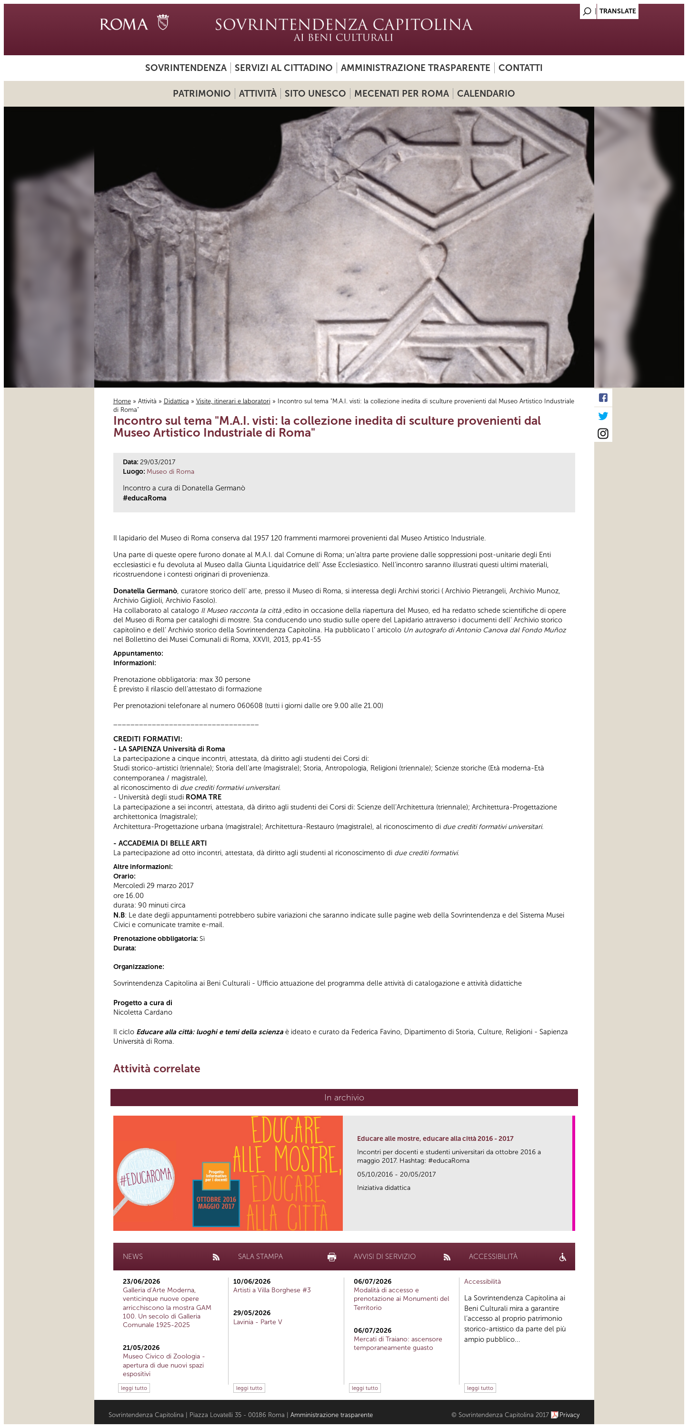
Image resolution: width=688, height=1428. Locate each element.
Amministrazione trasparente (415, 67)
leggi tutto (134, 1388)
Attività (258, 93)
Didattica (176, 401)
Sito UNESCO (315, 93)
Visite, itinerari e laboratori (233, 401)
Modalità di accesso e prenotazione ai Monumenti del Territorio (401, 1298)
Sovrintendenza (186, 67)
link (568, 1221)
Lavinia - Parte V (257, 1322)
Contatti (521, 67)
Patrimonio (202, 93)
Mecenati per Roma (401, 93)
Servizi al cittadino (284, 67)
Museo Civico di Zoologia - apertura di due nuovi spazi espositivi (164, 1365)
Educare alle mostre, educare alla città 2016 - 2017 (435, 1139)
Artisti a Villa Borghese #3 (272, 1290)
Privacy (569, 1414)
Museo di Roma (170, 472)
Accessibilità (482, 1282)
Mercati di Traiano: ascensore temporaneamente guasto (398, 1343)
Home (122, 401)
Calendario (486, 93)
